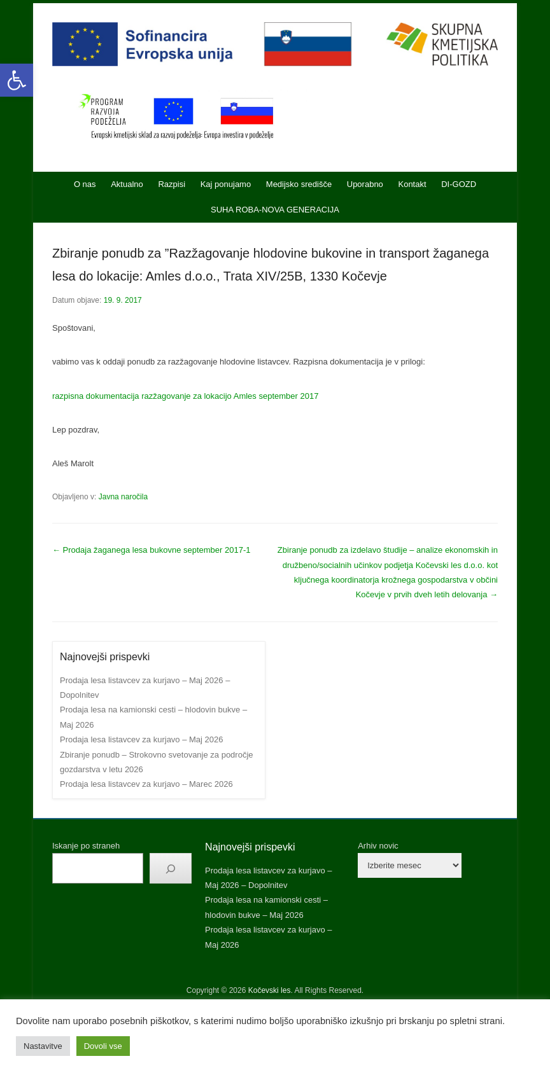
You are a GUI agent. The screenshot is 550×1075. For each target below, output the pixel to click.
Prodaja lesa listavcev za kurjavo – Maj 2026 (141, 739)
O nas (85, 184)
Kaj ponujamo (226, 184)
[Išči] (171, 868)
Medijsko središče (299, 184)
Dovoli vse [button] (103, 1046)
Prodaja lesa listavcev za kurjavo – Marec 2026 (146, 784)
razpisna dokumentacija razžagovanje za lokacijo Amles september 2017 (185, 396)
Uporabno (365, 184)
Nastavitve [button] (43, 1046)
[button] (16, 80)
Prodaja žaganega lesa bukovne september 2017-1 (151, 550)
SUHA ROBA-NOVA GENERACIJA (275, 209)
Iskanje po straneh (86, 845)
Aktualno (127, 184)
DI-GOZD (458, 184)
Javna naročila (123, 496)
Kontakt (412, 184)
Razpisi (171, 184)
